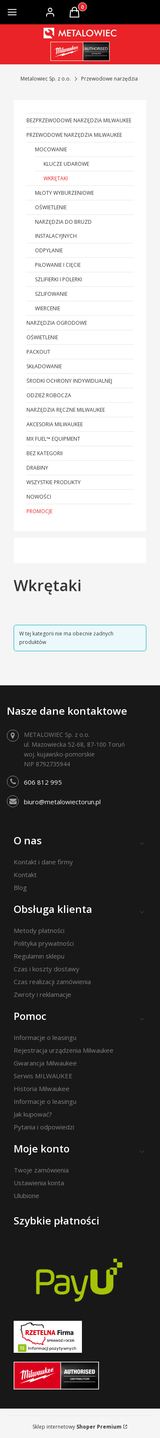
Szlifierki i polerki (58, 279)
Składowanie (44, 366)
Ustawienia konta (39, 1182)
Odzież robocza (48, 395)
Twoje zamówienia (41, 1170)
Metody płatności (39, 930)
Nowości (38, 496)
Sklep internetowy (77, 1426)
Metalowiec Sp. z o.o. (45, 78)
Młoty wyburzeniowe (64, 192)
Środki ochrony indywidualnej (69, 380)
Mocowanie (51, 149)
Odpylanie (49, 250)
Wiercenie (47, 308)
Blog (20, 887)
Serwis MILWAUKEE (43, 1075)
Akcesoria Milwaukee (54, 424)
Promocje (39, 511)
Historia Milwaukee (42, 1088)
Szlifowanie (51, 293)
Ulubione (26, 1195)
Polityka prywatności (44, 943)
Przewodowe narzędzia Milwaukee (74, 135)
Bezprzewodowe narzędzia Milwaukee (78, 120)
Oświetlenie (51, 207)
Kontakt (25, 874)
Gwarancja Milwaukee (45, 1063)
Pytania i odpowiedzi (44, 1127)
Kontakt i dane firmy (43, 862)
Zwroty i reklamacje (42, 994)
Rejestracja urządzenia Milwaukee (63, 1050)
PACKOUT (38, 351)
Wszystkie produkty (53, 482)
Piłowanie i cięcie (58, 265)
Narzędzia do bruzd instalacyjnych (63, 229)
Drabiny (37, 467)
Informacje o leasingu (45, 1037)
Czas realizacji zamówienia (52, 981)
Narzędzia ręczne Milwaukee (65, 409)
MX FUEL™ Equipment (53, 438)
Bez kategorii (44, 453)
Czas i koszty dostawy (46, 968)
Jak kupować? (33, 1114)
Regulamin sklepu (39, 956)
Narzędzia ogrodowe (56, 322)
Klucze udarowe (66, 163)
